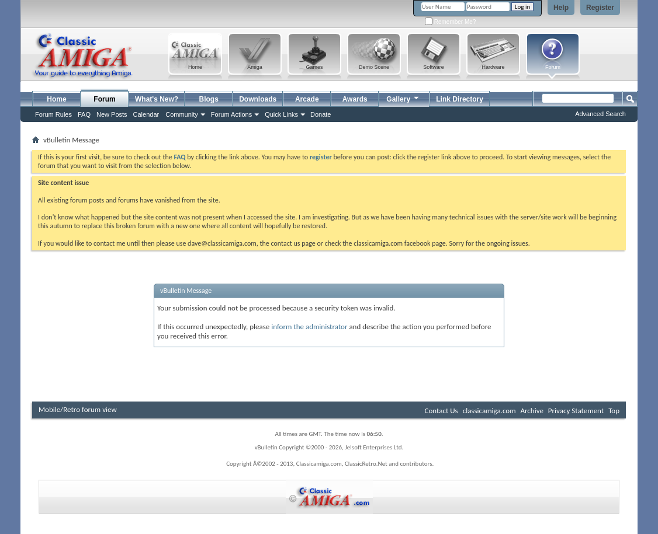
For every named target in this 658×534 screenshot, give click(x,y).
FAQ (84, 114)
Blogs (209, 99)
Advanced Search (600, 113)
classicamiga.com (489, 410)
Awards (355, 99)
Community (181, 114)
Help (561, 8)
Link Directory (459, 99)
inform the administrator (309, 326)
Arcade (307, 99)
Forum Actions (231, 114)
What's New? (156, 99)
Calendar (146, 114)
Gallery (403, 98)
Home (56, 99)
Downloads (257, 99)
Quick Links (281, 114)
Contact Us (441, 410)
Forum (104, 99)
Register (600, 8)
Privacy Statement (576, 410)
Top (613, 410)
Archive (531, 410)
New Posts (111, 114)
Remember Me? (450, 22)
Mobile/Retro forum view (78, 409)
